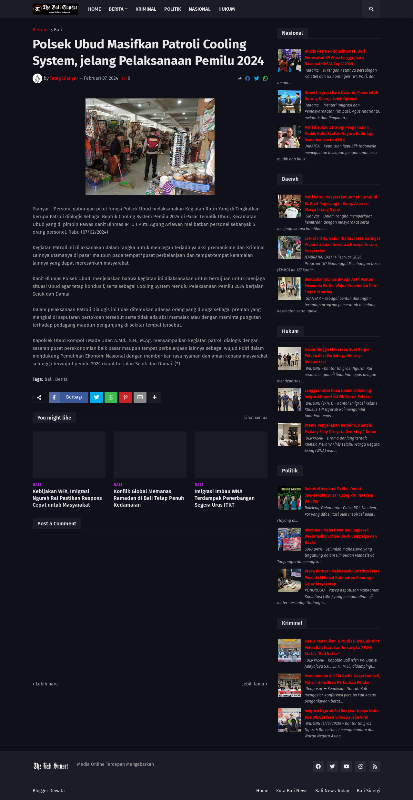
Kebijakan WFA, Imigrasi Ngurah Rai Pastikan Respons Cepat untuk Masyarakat (67, 498)
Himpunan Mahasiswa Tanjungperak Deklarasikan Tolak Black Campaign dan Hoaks (341, 536)
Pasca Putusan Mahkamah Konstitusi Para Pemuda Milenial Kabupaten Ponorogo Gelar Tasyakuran (342, 577)
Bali (58, 30)
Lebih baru (47, 684)
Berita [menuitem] (116, 9)
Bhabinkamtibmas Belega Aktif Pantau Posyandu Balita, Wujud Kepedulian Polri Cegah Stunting (341, 285)
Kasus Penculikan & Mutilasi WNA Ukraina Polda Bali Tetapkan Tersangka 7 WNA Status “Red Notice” (342, 647)
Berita (61, 379)
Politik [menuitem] (172, 9)
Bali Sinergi (368, 791)
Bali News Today (332, 791)
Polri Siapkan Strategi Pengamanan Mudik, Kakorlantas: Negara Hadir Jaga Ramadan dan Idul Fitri (340, 133)
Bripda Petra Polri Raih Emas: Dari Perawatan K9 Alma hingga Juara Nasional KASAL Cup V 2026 (335, 57)
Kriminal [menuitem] (146, 9)
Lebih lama (252, 684)
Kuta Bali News (291, 791)
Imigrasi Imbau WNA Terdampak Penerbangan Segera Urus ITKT (225, 498)
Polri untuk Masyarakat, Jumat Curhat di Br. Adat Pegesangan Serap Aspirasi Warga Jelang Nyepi (341, 203)
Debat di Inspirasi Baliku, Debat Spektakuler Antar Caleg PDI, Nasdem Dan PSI (339, 495)
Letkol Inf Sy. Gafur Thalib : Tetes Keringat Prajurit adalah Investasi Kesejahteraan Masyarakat (342, 244)
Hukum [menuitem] (226, 9)
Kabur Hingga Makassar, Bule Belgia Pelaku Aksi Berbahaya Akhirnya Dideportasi (337, 355)
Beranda (41, 30)
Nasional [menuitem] (200, 9)
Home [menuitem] (94, 9)
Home (262, 791)
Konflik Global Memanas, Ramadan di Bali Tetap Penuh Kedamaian (149, 498)
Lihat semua (255, 417)
